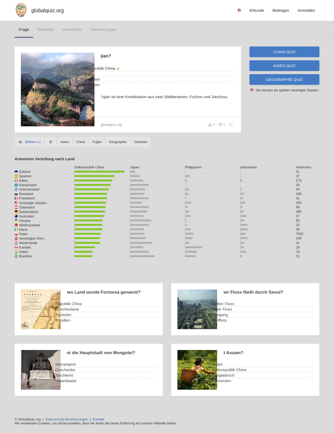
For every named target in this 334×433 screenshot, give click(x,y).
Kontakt (98, 419)
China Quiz (284, 52)
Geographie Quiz (284, 79)
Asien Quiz (284, 65)
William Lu (33, 142)
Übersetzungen (103, 29)
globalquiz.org (47, 10)
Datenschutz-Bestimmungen (66, 419)
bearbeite (45, 29)
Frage (24, 29)
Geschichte (72, 29)
